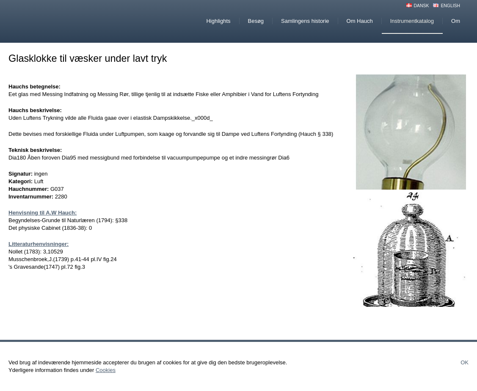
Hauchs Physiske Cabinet (80, 21)
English (450, 5)
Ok (464, 362)
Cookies (106, 370)
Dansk (421, 5)
